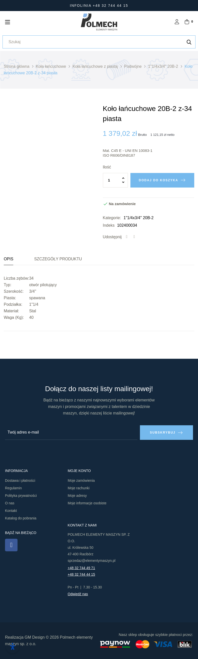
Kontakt (11, 511)
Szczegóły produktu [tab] (58, 259)
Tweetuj (134, 236)
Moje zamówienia (81, 480)
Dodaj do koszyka (158, 180)
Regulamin (13, 488)
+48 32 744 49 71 (81, 568)
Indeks (109, 225)
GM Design (35, 637)
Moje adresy (77, 496)
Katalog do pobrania (20, 518)
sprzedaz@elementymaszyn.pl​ (91, 561)
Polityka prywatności (21, 496)
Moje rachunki (78, 488)
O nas (9, 503)
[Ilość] (115, 180)
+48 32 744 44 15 (81, 574)
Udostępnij (126, 236)
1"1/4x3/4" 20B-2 (138, 218)
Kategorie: (112, 218)
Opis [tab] (8, 259)
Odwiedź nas (78, 594)
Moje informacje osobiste (87, 503)
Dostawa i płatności (20, 480)
